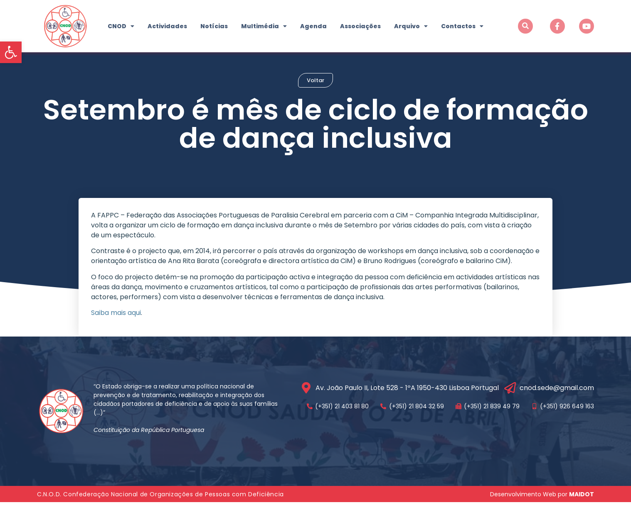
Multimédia (264, 26)
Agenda (313, 26)
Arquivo (411, 26)
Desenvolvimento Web (523, 519)
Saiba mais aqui (116, 337)
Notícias (214, 26)
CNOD (121, 26)
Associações (360, 26)
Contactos (462, 26)
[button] (11, 52)
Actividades (167, 26)
